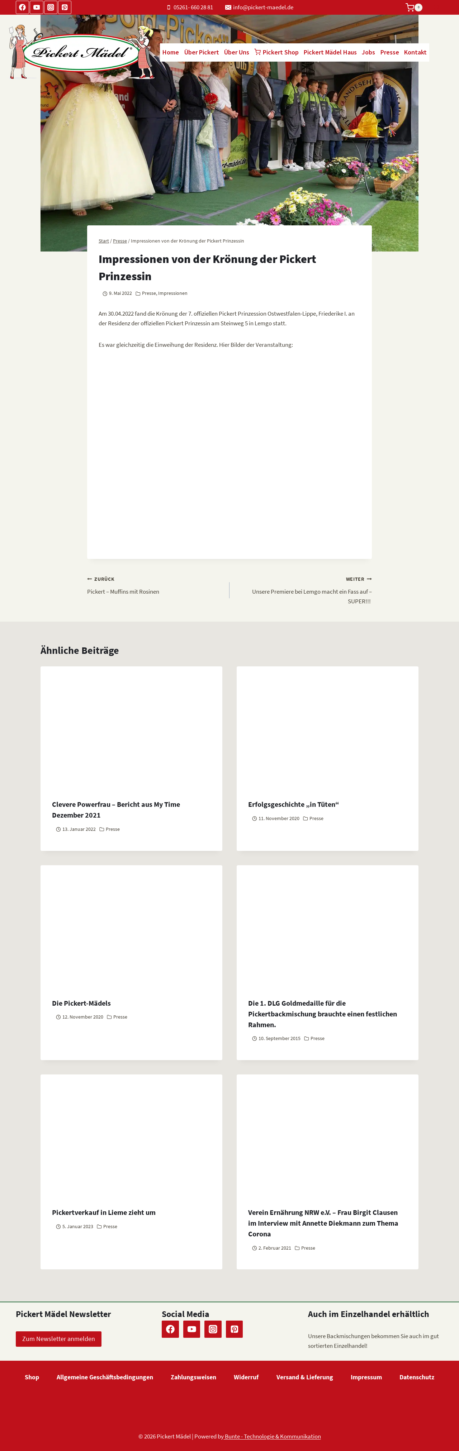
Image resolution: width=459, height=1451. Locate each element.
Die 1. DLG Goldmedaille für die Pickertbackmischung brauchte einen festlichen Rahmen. (322, 1014)
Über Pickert (201, 52)
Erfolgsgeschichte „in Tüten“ (293, 804)
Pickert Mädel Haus (330, 52)
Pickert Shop (276, 52)
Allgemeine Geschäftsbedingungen (105, 1377)
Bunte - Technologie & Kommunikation (272, 1436)
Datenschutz (416, 1377)
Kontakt (415, 52)
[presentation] (131, 925)
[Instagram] (50, 7)
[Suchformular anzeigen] (436, 7)
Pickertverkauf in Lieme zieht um (104, 1212)
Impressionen (173, 293)
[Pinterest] (64, 7)
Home (170, 52)
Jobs (368, 52)
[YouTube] (36, 7)
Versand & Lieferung (304, 1377)
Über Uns (236, 52)
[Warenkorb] (414, 7)
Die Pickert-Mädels (81, 1003)
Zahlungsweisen (193, 1377)
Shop (32, 1377)
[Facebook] (22, 7)
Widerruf (246, 1377)
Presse (389, 52)
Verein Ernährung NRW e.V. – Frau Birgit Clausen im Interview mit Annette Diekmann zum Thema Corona (323, 1223)
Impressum (366, 1377)
